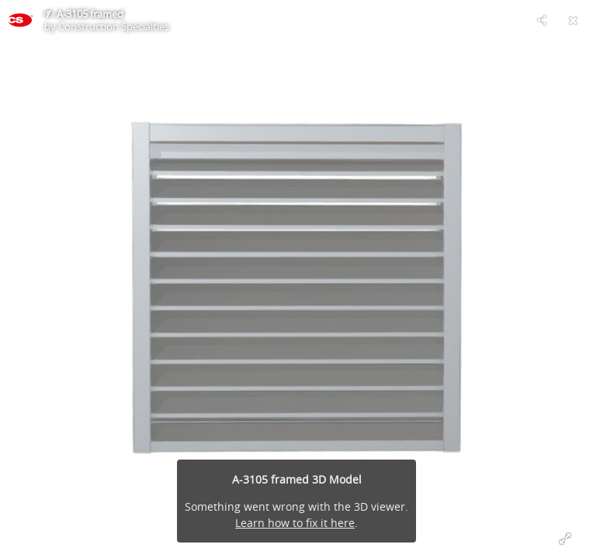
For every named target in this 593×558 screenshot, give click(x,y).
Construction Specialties (113, 26)
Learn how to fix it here (295, 522)
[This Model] (20, 20)
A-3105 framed (90, 14)
